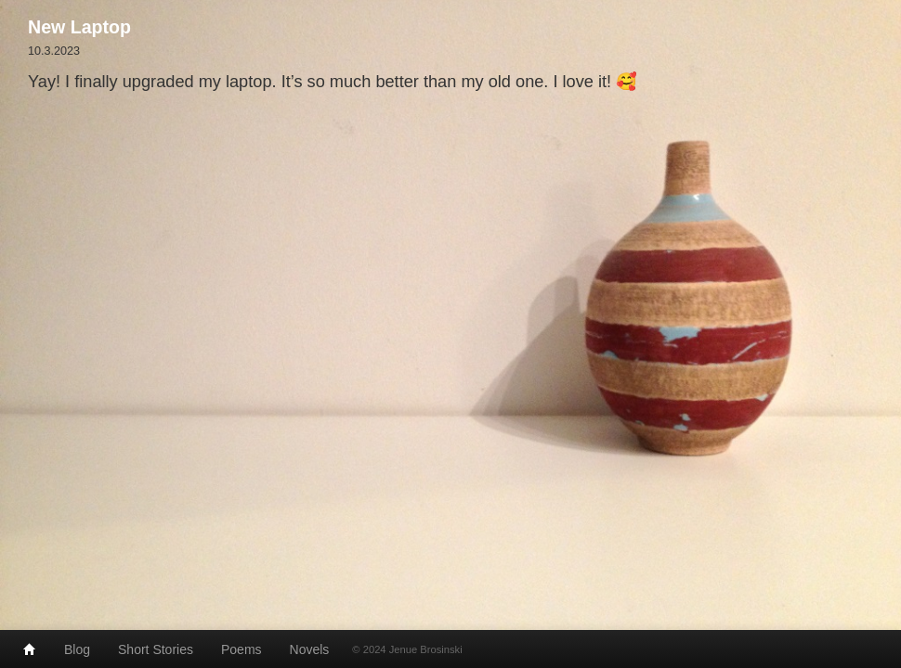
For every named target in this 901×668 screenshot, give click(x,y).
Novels (310, 649)
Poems (241, 649)
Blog (77, 649)
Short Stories (155, 649)
